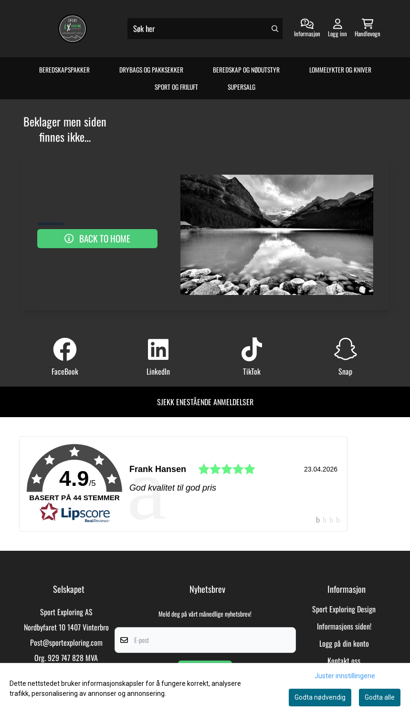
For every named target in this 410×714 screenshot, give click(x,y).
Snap (345, 371)
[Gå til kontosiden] (307, 28)
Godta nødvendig (320, 697)
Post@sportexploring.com (66, 642)
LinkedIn (158, 371)
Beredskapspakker (64, 69)
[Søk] (205, 28)
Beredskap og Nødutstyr (246, 69)
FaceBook (65, 371)
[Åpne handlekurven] (367, 28)
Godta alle (380, 697)
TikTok (252, 371)
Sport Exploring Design (344, 609)
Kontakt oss (343, 660)
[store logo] (72, 28)
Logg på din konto (344, 643)
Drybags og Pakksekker (151, 69)
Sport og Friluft (176, 87)
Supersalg (241, 87)
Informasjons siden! (344, 626)
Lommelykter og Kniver (340, 69)
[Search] (275, 28)
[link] (183, 484)
